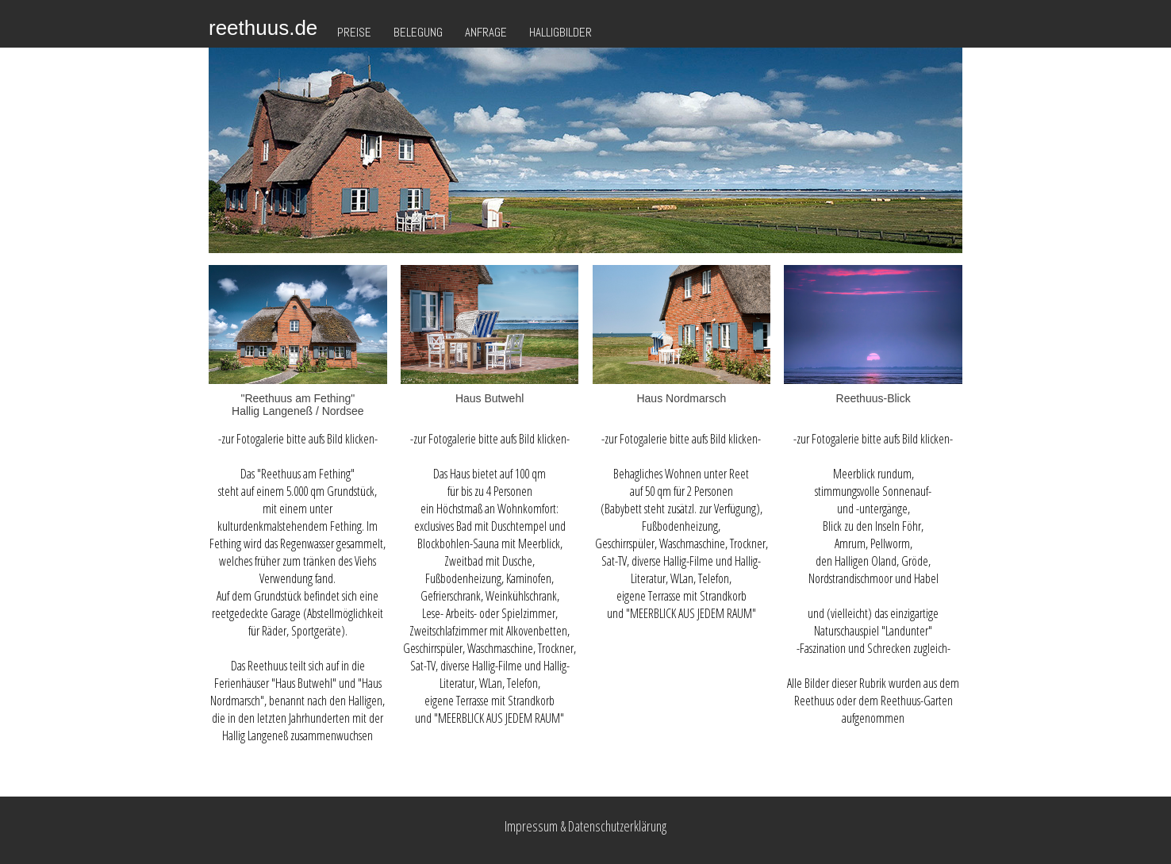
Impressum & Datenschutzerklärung (585, 825)
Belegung (418, 32)
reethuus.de (263, 28)
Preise (354, 32)
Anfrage (486, 32)
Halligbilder (560, 32)
